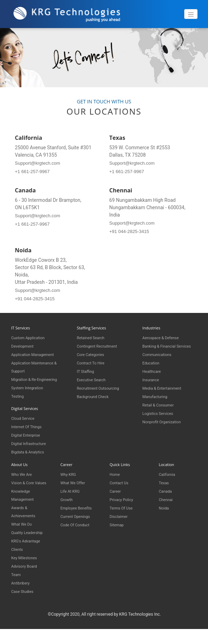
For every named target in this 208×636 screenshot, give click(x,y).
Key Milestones (26, 562)
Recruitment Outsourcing (102, 388)
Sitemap (118, 522)
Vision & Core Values (24, 484)
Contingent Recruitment (101, 346)
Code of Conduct (77, 522)
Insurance (152, 387)
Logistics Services (160, 421)
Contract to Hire (93, 362)
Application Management (36, 353)
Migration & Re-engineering (38, 378)
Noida (165, 505)
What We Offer (75, 480)
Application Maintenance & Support (38, 366)
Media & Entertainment (165, 395)
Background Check (96, 396)
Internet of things (29, 425)
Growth (67, 497)
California (168, 472)
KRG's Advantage (28, 545)
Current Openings (78, 514)
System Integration (30, 386)
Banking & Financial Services (162, 349)
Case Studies (24, 596)
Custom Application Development (31, 341)
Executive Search (94, 379)
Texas (165, 480)
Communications (159, 362)
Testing (18, 395)
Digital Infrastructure (31, 442)
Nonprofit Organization (165, 429)
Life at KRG (72, 489)
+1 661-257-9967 (32, 171)
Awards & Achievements (25, 516)
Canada (166, 489)
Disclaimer (120, 514)
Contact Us (121, 480)
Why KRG (69, 472)
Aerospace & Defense (164, 337)
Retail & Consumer (161, 412)
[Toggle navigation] (191, 14)
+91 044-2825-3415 (129, 231)
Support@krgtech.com (37, 163)
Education (152, 370)
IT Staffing (87, 371)
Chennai (167, 497)
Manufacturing (157, 404)
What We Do (23, 529)
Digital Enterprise (28, 433)
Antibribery (22, 587)
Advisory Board (26, 571)
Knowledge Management (24, 500)
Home (116, 472)
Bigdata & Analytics (30, 450)
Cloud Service (25, 416)
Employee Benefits (79, 505)
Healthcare (153, 379)
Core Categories (93, 354)
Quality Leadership (30, 537)
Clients (18, 554)
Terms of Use (123, 505)
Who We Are (23, 472)
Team (17, 579)
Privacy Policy (124, 497)
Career (116, 489)
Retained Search (93, 337)
